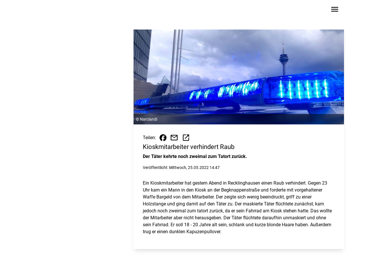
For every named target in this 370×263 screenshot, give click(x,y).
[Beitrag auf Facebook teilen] (163, 137)
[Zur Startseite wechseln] (44, 10)
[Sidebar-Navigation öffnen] (334, 10)
